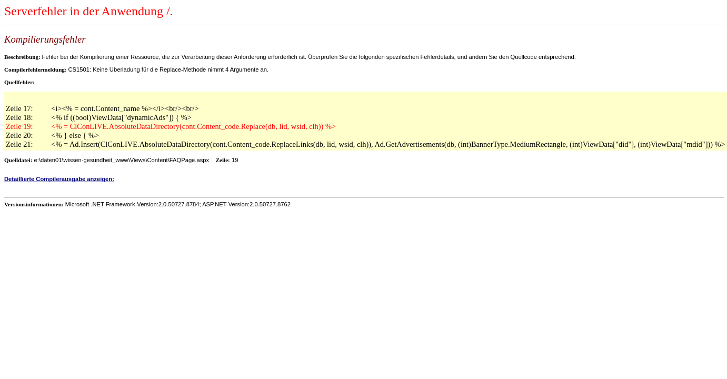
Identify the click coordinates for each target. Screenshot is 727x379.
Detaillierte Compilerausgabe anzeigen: (59, 179)
